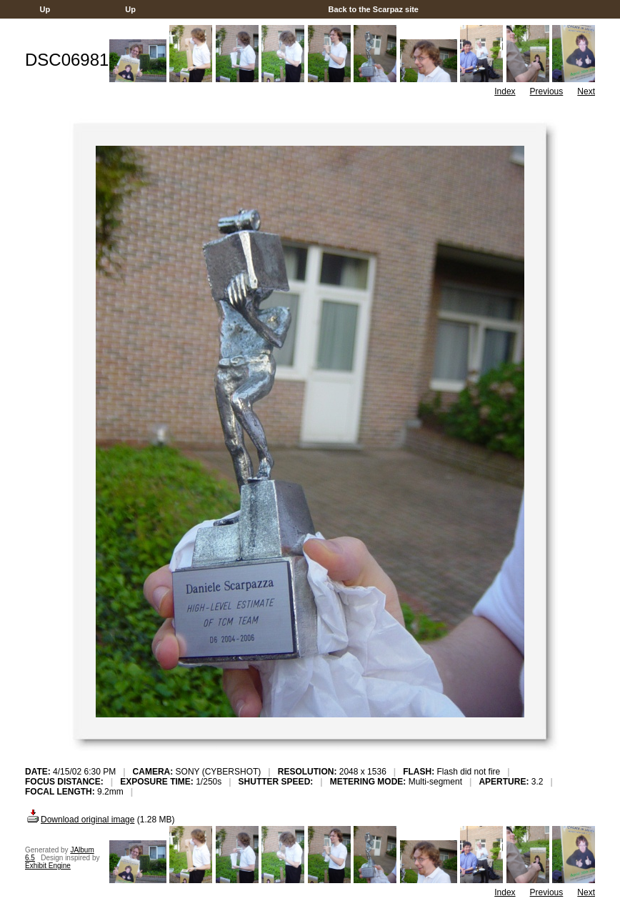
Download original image (79, 820)
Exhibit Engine (48, 866)
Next (586, 91)
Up (44, 9)
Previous (547, 91)
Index (504, 91)
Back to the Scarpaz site (373, 9)
